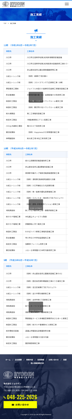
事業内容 (32, 359)
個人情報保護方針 (40, 363)
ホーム (8, 359)
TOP (5, 23)
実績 (26, 363)
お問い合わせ (58, 359)
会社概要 (19, 359)
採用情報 (44, 359)
